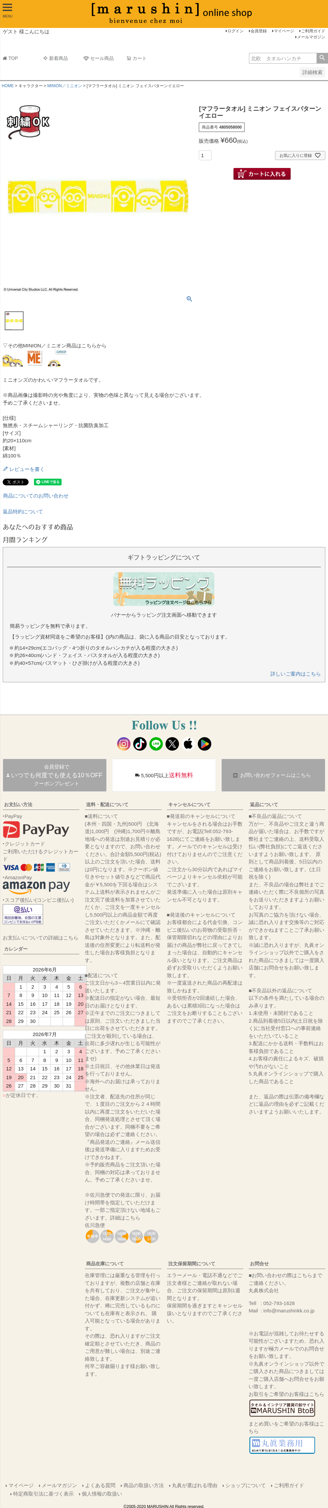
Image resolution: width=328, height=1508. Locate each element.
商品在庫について (105, 1263)
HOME (8, 85)
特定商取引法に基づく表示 (43, 1493)
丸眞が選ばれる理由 (194, 1485)
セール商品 (98, 58)
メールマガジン (311, 37)
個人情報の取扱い (102, 1493)
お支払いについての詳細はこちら (40, 937)
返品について (264, 804)
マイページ (284, 31)
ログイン (235, 31)
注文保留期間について (191, 1263)
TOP (10, 58)
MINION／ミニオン (64, 85)
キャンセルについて (189, 804)
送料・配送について (107, 804)
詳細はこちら (125, 1218)
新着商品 (55, 58)
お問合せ (259, 1263)
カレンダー (16, 949)
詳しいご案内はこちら (295, 674)
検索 (322, 58)
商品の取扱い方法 (143, 1485)
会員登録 (259, 31)
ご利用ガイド (313, 31)
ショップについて (245, 1485)
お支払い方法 (18, 804)
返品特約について (23, 511)
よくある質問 (100, 1485)
